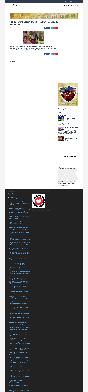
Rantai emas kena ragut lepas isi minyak (17, 188)
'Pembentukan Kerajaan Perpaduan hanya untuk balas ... (19, 309)
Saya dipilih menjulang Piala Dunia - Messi (17, 296)
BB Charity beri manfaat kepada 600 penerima (18, 292)
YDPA (70, 122)
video (62, 122)
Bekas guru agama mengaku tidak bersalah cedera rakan (19, 281)
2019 (9, 388)
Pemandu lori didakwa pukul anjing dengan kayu (19, 279)
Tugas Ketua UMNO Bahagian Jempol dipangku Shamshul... (19, 276)
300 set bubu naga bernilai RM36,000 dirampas (18, 286)
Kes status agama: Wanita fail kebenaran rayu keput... (18, 186)
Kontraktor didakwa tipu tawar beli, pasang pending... (18, 225)
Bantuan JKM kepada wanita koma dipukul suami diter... (19, 163)
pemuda (72, 116)
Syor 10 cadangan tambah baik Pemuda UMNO (18, 244)
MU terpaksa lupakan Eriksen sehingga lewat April (19, 147)
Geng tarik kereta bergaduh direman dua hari (18, 207)
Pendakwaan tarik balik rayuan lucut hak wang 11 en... (19, 379)
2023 (9, 130)
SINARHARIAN (27, 50)
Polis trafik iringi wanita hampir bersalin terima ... (19, 189)
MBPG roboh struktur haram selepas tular (17, 215)
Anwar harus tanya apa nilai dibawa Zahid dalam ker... (19, 361)
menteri (62, 116)
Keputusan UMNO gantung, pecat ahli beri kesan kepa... (19, 196)
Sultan (75, 120)
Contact (78, 1)
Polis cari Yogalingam (13, 368)
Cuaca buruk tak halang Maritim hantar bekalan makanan (18, 284)
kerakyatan (75, 110)
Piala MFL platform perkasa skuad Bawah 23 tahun (19, 149)
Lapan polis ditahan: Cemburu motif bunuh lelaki (19, 285)
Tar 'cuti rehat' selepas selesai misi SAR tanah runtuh (72, 55)
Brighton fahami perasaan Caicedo (16, 326)
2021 (9, 385)
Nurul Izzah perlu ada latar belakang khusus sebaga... (18, 383)
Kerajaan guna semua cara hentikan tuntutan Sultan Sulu (73, 75)
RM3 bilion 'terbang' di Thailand (15, 303)
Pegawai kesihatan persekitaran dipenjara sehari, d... (19, 246)
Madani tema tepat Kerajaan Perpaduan (17, 354)
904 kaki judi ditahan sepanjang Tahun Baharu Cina (19, 294)
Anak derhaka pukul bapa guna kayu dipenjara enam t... (19, 209)
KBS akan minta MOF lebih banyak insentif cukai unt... (19, 175)
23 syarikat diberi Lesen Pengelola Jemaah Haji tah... (20, 334)
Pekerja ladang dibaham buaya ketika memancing (19, 341)
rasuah (62, 120)
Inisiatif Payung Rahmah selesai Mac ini (17, 201)
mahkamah (76, 114)
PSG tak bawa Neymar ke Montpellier (17, 145)
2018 (9, 389)
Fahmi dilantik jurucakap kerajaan (16, 203)
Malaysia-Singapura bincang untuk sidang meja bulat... (18, 229)
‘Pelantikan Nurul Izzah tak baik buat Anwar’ (18, 217)
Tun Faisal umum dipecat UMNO (15, 160)
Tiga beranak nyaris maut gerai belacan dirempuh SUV (19, 194)
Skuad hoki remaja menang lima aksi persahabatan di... (19, 314)
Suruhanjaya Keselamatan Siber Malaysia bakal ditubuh (18, 262)
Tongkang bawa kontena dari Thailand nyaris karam (19, 340)
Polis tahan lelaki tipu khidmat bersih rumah (18, 240)
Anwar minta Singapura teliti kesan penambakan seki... (19, 338)
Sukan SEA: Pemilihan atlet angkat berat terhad (19, 274)
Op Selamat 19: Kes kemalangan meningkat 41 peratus (18, 205)
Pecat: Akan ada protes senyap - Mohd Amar (18, 371)
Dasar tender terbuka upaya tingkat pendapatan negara (19, 139)
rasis (77, 118)
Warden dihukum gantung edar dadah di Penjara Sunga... (19, 167)
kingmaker (76, 112)
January (11, 134)
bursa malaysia (76, 105)
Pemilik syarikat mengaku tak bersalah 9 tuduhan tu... (19, 255)
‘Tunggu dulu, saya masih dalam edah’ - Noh (18, 346)
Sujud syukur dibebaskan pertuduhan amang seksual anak (18, 239)
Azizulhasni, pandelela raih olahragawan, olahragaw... (20, 178)
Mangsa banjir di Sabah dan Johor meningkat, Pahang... (18, 298)
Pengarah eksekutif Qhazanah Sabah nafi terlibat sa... (19, 236)
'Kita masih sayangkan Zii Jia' (15, 306)
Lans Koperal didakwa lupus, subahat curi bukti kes (19, 377)
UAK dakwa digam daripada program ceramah (18, 288)
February (11, 133)
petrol (68, 118)
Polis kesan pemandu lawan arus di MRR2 (17, 336)
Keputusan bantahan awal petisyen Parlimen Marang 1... (18, 356)
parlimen (67, 116)
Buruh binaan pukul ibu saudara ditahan (17, 342)
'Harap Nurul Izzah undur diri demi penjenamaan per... (19, 154)
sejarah (67, 120)
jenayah (65, 110)
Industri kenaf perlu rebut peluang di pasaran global (19, 316)
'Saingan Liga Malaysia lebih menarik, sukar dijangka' (19, 380)
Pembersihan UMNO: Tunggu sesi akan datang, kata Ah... (19, 320)
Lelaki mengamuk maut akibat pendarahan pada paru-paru (19, 141)
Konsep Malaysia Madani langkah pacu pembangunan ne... (17, 136)
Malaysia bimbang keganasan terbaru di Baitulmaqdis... (17, 318)
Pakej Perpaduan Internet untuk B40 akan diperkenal (18, 232)
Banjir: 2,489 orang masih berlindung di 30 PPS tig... (19, 176)
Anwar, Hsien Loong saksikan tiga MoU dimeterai (19, 349)
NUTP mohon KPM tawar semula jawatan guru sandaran (18, 156)
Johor (70, 110)
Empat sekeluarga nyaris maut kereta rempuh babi (19, 324)
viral (66, 122)
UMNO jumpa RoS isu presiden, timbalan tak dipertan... (18, 144)
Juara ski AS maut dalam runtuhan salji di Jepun (18, 218)
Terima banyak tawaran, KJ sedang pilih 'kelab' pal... (19, 359)
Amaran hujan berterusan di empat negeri (17, 347)
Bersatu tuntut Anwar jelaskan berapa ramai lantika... (18, 267)
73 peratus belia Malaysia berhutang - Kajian (18, 222)
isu (61, 110)
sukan (71, 120)
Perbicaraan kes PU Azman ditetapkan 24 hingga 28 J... (19, 251)
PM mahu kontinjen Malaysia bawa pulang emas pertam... (19, 184)
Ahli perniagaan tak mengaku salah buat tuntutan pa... (19, 249)
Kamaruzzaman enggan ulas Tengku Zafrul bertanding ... (18, 290)
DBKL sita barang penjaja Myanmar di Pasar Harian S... (19, 374)
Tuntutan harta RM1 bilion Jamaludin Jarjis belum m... (19, 214)
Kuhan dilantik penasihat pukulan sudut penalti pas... (19, 333)
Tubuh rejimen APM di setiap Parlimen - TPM (18, 181)
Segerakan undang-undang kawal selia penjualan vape (19, 351)
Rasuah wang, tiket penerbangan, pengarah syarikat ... (20, 172)
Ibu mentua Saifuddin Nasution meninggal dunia (19, 307)
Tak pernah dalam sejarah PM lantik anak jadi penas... (18, 330)
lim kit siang (70, 114)
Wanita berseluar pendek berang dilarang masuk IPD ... (19, 260)
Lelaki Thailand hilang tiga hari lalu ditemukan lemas (19, 353)
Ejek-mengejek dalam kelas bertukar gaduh (18, 148)
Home (68, 1)
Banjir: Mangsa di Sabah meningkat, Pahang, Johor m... (19, 312)
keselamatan (63, 112)
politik (73, 118)
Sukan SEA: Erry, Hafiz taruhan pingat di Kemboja (19, 358)
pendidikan (78, 116)
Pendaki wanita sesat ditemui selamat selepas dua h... (19, 265)
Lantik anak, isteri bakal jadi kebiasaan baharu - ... (19, 375)
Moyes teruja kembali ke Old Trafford (17, 278)
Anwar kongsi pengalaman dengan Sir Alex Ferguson (18, 151)
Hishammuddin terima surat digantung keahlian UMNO (19, 211)
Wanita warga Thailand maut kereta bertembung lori (19, 165)
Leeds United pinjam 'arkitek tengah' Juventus (18, 302)
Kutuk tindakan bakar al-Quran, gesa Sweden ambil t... (19, 370)
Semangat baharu (12, 304)
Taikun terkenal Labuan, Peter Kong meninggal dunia (18, 300)
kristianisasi (63, 114)
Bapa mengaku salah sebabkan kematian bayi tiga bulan (19, 191)
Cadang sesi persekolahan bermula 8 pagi (17, 227)
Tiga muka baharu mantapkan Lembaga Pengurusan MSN (19, 180)
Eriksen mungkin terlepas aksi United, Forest (18, 223)
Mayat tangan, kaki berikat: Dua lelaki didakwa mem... (18, 272)
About (73, 1)
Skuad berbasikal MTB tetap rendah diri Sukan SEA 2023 (19, 159)
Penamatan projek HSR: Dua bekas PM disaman (19, 253)
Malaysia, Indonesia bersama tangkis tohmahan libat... (19, 170)
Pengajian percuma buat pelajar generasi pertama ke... (19, 366)
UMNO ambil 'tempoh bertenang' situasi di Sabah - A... (19, 364)
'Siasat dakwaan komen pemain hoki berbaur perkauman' (18, 234)
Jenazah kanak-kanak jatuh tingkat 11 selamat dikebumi (18, 323)
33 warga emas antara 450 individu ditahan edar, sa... (19, 243)
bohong (69, 105)
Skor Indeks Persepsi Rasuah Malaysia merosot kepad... (19, 257)
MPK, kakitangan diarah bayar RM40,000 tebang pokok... (19, 220)
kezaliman (70, 112)
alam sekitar (63, 105)
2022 (9, 384)
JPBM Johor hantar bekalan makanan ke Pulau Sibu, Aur (19, 199)
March (10, 131)
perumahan (63, 118)
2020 (9, 387)
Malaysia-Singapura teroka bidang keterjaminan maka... (19, 344)
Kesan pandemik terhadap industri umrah (17, 293)
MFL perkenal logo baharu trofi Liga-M (17, 200)
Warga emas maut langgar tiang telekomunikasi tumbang (19, 328)
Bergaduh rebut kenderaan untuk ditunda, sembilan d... (19, 270)
